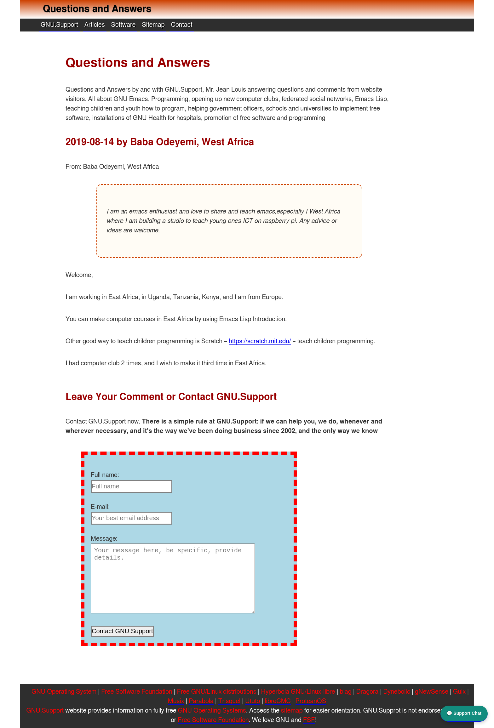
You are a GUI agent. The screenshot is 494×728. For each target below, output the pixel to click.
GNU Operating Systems (212, 711)
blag (346, 692)
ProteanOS (311, 701)
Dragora (367, 692)
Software (123, 25)
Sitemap (153, 25)
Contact (181, 25)
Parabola (201, 701)
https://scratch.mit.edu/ (260, 341)
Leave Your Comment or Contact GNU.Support (171, 397)
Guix (459, 692)
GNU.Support (59, 25)
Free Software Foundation (136, 692)
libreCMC (277, 701)
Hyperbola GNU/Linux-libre (298, 692)
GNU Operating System (64, 692)
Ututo (252, 701)
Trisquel (229, 701)
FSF (309, 720)
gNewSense (431, 692)
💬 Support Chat (464, 712)
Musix (176, 701)
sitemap (292, 711)
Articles (94, 25)
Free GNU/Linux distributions (216, 692)
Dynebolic (396, 692)
